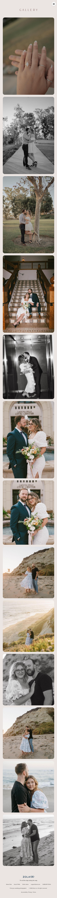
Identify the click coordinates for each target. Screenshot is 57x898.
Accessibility (24, 892)
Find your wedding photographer (18, 888)
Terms (34, 892)
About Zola (9, 884)
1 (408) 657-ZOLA (46, 884)
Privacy (30, 892)
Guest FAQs (17, 884)
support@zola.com (35, 884)
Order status (25, 884)
